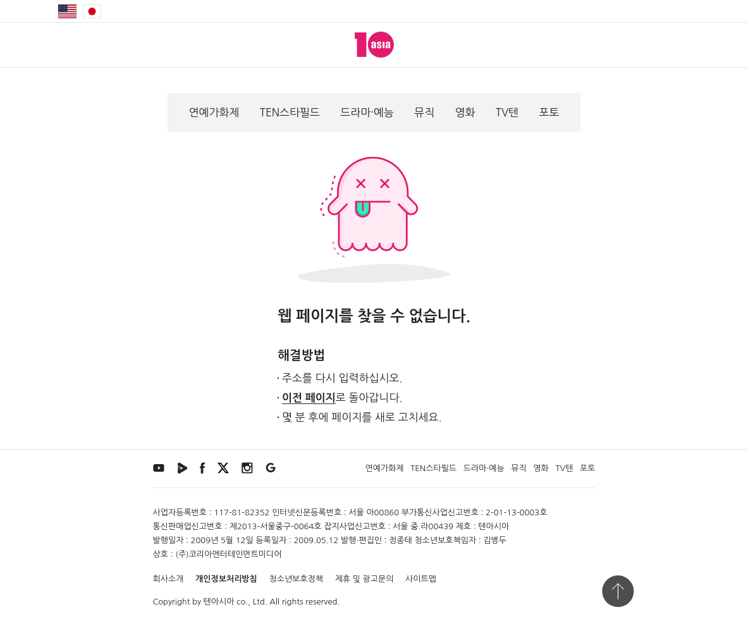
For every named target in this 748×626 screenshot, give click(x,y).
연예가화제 (214, 112)
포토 (549, 112)
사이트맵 (420, 579)
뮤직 (424, 112)
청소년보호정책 (296, 579)
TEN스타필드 (290, 112)
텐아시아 (219, 602)
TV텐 (507, 112)
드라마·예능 (367, 112)
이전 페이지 (309, 398)
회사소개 (168, 579)
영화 (465, 112)
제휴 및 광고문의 (364, 579)
